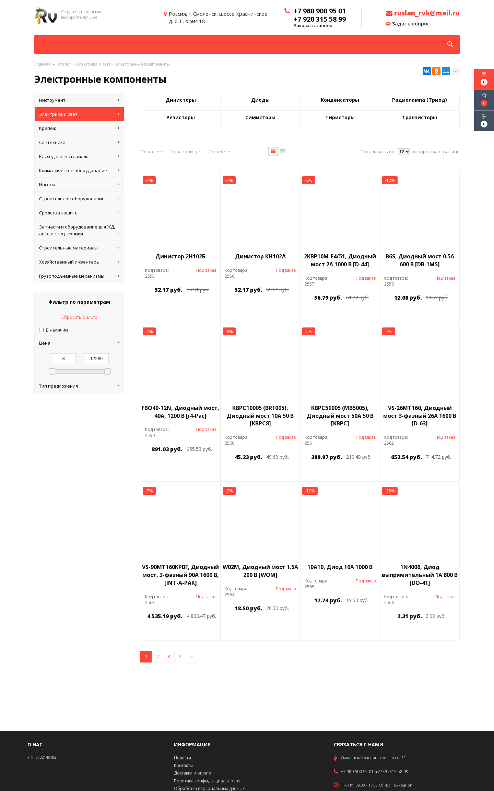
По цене (219, 151)
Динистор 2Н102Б (180, 256)
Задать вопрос (408, 23)
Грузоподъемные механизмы (79, 275)
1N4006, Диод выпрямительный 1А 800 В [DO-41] (420, 575)
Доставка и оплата (192, 773)
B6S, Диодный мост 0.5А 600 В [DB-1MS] (420, 260)
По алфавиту (185, 151)
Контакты (183, 765)
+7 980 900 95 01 (357, 772)
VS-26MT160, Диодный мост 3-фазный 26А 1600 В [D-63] (419, 415)
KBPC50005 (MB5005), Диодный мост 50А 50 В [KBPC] (340, 415)
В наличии (57, 330)
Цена (79, 343)
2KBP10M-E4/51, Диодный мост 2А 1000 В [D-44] (340, 260)
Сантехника (79, 142)
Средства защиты (79, 212)
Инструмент (79, 100)
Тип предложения (79, 386)
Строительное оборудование (79, 198)
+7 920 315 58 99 (391, 772)
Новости (182, 758)
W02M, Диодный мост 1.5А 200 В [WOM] (260, 571)
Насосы (79, 184)
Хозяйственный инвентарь (79, 261)
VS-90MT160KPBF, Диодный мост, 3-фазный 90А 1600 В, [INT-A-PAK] (180, 575)
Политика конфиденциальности (207, 781)
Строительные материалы (79, 247)
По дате (151, 151)
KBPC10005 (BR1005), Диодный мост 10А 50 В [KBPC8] (260, 415)
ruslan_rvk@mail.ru (423, 13)
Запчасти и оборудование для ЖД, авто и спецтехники (79, 230)
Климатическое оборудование (79, 170)
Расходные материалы (79, 156)
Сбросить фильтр (79, 317)
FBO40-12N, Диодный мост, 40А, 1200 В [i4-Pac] (180, 412)
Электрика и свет (79, 114)
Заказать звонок (313, 25)
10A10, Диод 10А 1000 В (340, 567)
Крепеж (79, 128)
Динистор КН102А (260, 256)
